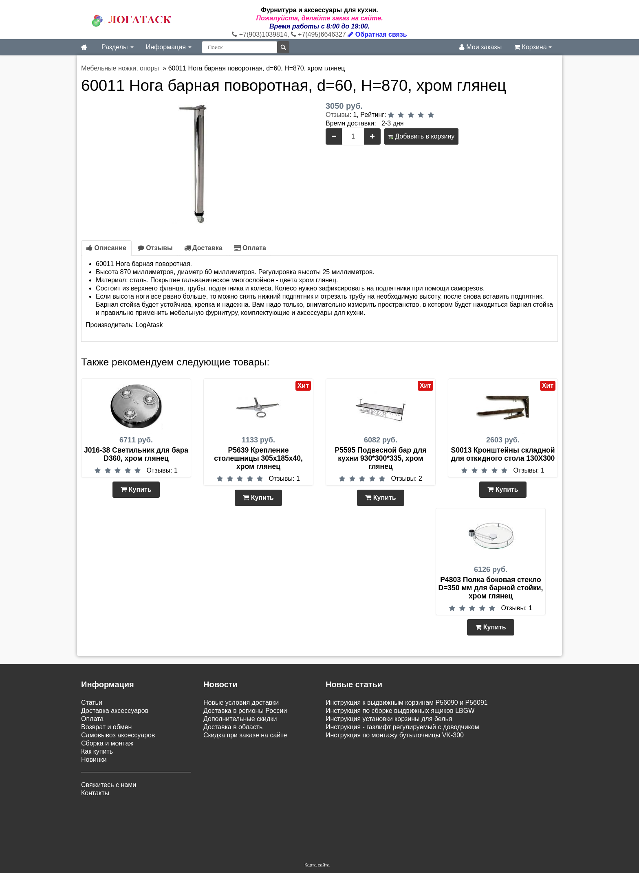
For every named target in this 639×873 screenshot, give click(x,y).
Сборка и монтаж (107, 743)
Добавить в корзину (421, 136)
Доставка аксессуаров (114, 710)
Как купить (97, 751)
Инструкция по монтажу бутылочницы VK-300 (395, 735)
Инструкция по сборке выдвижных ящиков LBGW (400, 710)
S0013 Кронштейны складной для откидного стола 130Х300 (503, 454)
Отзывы (338, 114)
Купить (136, 489)
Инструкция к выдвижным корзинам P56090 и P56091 (407, 702)
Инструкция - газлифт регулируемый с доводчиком (402, 726)
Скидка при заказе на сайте (245, 735)
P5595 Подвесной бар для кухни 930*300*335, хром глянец (381, 458)
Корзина (533, 47)
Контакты (95, 792)
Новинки (94, 759)
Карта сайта (316, 822)
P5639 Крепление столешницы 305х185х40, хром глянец (258, 458)
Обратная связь (377, 34)
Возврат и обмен (106, 726)
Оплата (250, 247)
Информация (169, 47)
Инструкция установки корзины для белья (389, 718)
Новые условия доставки (241, 702)
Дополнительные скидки (240, 718)
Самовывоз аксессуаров (118, 735)
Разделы (117, 47)
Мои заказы (480, 47)
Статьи (91, 702)
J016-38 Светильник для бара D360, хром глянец (136, 454)
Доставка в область (232, 726)
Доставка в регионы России (245, 710)
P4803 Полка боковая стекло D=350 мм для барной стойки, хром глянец (490, 588)
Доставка (203, 247)
